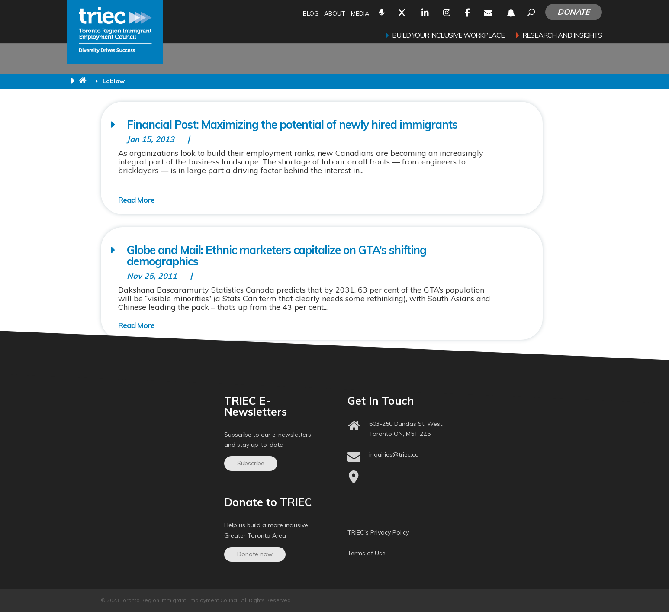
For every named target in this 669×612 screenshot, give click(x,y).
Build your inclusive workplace (448, 35)
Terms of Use (366, 553)
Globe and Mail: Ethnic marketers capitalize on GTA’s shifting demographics (276, 255)
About (334, 14)
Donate (573, 12)
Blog (310, 14)
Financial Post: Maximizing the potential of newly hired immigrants (292, 124)
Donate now (255, 554)
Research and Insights (562, 35)
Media (360, 14)
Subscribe (250, 463)
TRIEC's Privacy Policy (378, 532)
